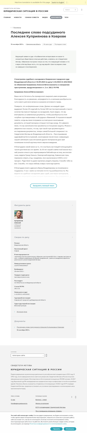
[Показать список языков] (67, 2)
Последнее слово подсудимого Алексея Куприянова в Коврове (40, 327)
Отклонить (70, 429)
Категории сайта (18, 355)
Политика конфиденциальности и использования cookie (48, 424)
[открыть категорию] (46, 355)
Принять (56, 429)
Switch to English (58, 2)
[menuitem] (7, 17)
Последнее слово (60, 44)
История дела (22, 312)
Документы (56, 17)
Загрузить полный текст (43, 186)
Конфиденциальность (19, 403)
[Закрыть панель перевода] (85, 2)
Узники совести (32, 17)
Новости (18, 17)
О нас (13, 400)
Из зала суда (48, 44)
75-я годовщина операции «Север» (49, 411)
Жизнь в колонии (42, 403)
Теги (66, 17)
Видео (45, 17)
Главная (7, 17)
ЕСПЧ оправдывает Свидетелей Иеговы (50, 407)
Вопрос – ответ (41, 400)
